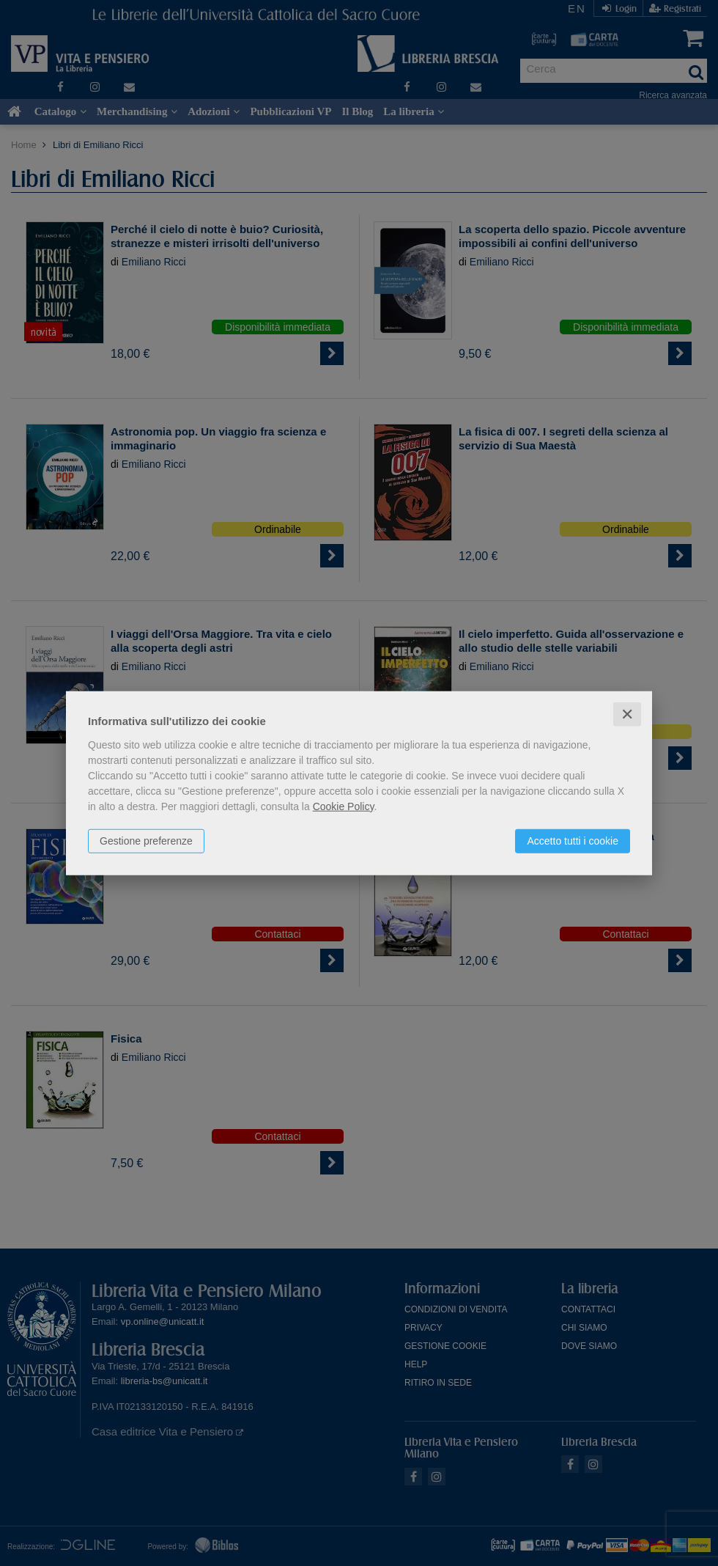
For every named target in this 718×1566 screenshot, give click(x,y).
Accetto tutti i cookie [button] (572, 840)
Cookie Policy (343, 806)
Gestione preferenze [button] (146, 840)
